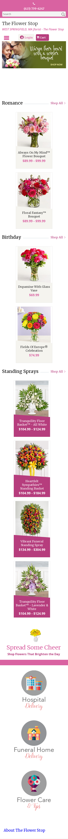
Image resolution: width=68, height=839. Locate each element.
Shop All (58, 103)
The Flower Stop (20, 23)
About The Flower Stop (24, 830)
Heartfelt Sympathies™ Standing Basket (34, 484)
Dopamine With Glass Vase (34, 288)
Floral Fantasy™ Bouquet (34, 214)
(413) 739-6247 (34, 8)
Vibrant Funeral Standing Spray (34, 543)
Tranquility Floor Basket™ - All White (34, 423)
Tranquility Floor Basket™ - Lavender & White (34, 605)
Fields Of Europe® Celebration (34, 349)
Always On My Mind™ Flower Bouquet (34, 154)
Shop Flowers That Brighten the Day (33, 654)
